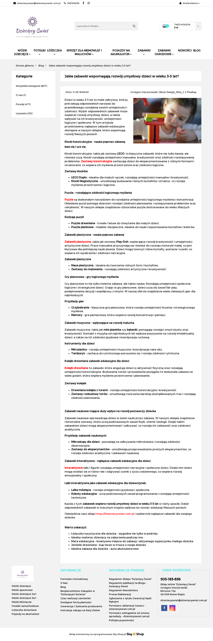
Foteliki (39, 52)
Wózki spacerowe (22, 590)
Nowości (185, 50)
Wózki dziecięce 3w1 (24, 598)
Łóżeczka (54, 52)
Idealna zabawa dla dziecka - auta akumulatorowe (105, 548)
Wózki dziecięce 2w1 (24, 594)
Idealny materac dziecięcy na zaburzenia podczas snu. (107, 537)
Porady (20, 104)
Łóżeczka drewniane (24, 610)
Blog (197, 50)
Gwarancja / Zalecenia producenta (81, 606)
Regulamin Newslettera (123, 590)
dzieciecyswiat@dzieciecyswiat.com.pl (37, 3)
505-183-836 (170, 579)
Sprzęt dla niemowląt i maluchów (84, 52)
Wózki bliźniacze (21, 602)
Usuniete (21, 113)
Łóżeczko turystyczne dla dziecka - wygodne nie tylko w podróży (114, 533)
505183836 (71, 3)
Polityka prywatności (121, 620)
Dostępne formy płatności (75, 602)
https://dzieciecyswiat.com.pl (114, 513)
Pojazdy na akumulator (121, 52)
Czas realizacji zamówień (75, 598)
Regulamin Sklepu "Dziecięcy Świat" (130, 579)
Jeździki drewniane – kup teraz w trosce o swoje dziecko (108, 544)
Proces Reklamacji (120, 594)
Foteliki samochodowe (25, 606)
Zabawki (144, 52)
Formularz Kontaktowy (74, 579)
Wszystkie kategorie (28, 85)
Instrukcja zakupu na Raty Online (80, 610)
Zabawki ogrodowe (164, 52)
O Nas (64, 583)
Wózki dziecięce (22, 52)
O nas (19, 95)
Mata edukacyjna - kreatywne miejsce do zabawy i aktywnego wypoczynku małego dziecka (132, 541)
